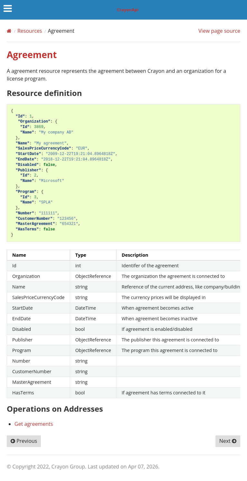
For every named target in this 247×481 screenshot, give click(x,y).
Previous (24, 440)
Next (227, 440)
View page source (219, 30)
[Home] (9, 30)
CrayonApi (127, 10)
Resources (29, 30)
